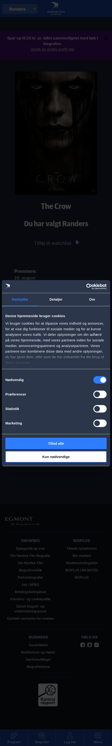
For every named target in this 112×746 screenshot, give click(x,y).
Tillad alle (56, 443)
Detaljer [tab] (56, 299)
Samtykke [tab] (20, 299)
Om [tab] (92, 299)
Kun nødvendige (56, 457)
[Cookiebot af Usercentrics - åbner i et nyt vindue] (86, 287)
